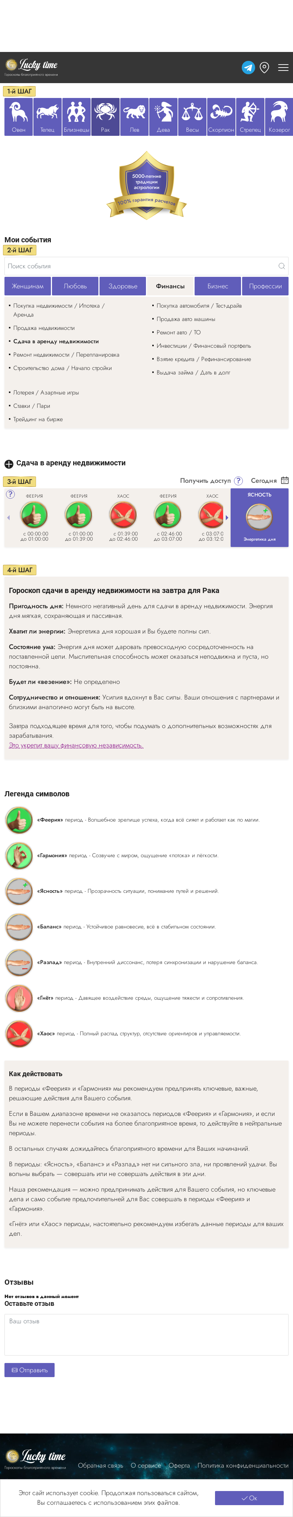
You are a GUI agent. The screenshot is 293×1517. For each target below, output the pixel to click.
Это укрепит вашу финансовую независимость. (76, 745)
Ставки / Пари (31, 406)
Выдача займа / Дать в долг (193, 372)
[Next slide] (227, 517)
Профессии (265, 286)
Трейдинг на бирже (38, 419)
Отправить (30, 1370)
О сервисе (146, 1465)
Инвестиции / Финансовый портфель (204, 345)
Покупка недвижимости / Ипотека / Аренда (59, 310)
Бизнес (218, 286)
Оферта (179, 1465)
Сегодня (264, 480)
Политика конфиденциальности (243, 1465)
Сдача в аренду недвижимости (56, 341)
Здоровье (122, 286)
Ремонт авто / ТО (179, 332)
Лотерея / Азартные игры (46, 392)
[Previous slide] (8, 517)
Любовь (75, 286)
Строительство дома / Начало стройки (62, 368)
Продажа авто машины (186, 319)
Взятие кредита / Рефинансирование (204, 359)
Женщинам (27, 286)
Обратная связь (100, 1465)
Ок (249, 1498)
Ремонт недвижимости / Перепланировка (66, 354)
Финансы (170, 286)
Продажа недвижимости (44, 328)
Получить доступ (205, 480)
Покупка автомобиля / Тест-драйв (199, 305)
